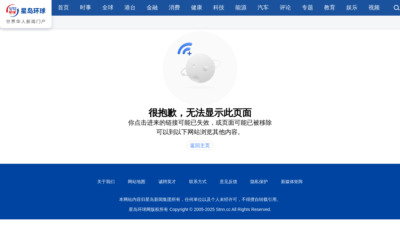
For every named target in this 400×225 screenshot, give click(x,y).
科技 (218, 7)
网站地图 (136, 181)
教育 (329, 7)
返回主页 (200, 145)
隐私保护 (259, 181)
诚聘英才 (167, 181)
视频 (374, 7)
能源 (241, 7)
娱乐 (352, 7)
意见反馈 (228, 181)
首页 (63, 7)
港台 (130, 7)
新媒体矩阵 (292, 181)
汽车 (263, 7)
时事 (85, 7)
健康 (196, 7)
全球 (107, 7)
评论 (285, 7)
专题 (307, 7)
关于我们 (106, 181)
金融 (152, 7)
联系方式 (198, 181)
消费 (174, 7)
